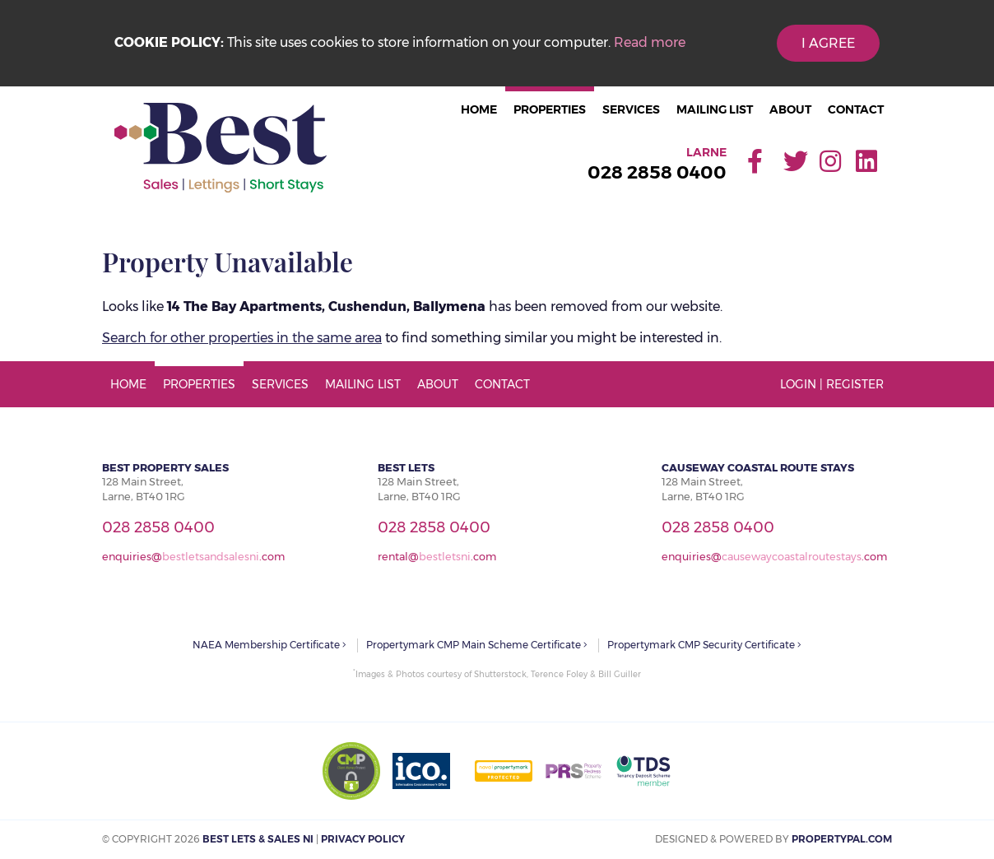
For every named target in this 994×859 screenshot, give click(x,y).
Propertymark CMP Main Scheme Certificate (477, 644)
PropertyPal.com (842, 839)
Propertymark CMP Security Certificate (704, 644)
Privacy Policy (363, 839)
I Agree (828, 43)
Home (479, 109)
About (790, 109)
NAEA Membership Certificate (269, 644)
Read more (649, 42)
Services (631, 109)
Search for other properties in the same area (242, 338)
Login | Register (832, 384)
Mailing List (714, 109)
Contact (856, 109)
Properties (549, 109)
